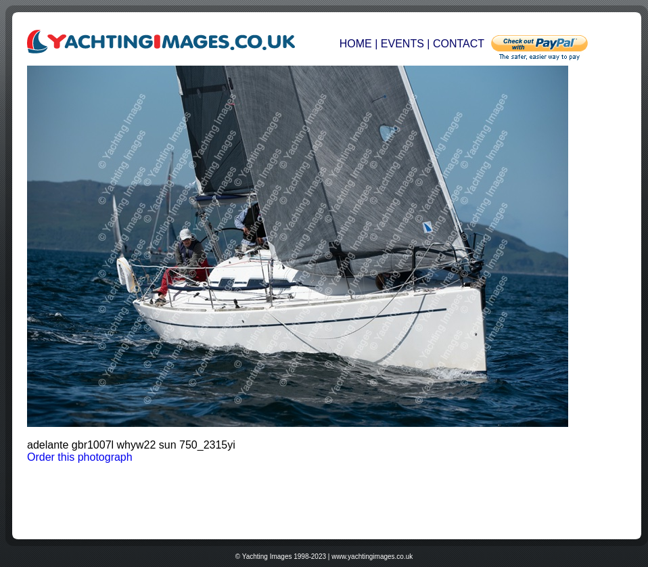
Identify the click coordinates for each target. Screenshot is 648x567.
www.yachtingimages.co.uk (372, 556)
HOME (357, 43)
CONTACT (458, 43)
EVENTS (402, 43)
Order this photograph (80, 457)
